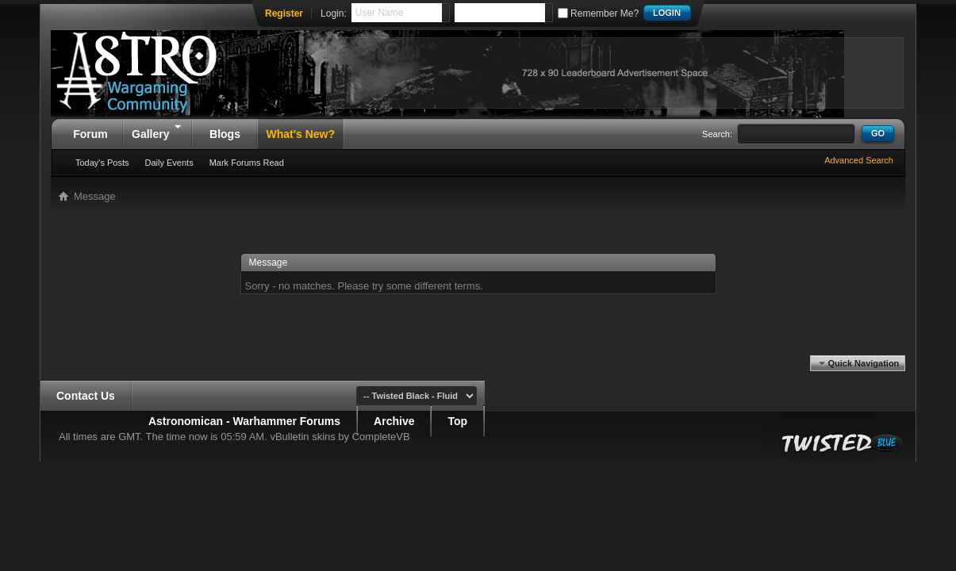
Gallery (157, 129)
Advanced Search (858, 160)
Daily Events (169, 162)
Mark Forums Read (246, 162)
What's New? (300, 134)
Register (284, 13)
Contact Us (85, 395)
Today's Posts (102, 162)
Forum (90, 134)
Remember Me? (598, 13)
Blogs (224, 134)
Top (457, 421)
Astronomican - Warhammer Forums (244, 421)
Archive (394, 421)
